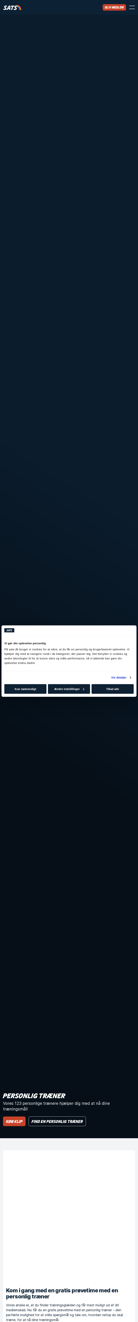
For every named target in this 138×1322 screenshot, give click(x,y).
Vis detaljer (119, 677)
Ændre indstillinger (69, 689)
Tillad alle (112, 689)
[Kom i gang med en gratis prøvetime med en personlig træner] (69, 1216)
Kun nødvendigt (25, 689)
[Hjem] (12, 7)
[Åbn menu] (132, 7)
